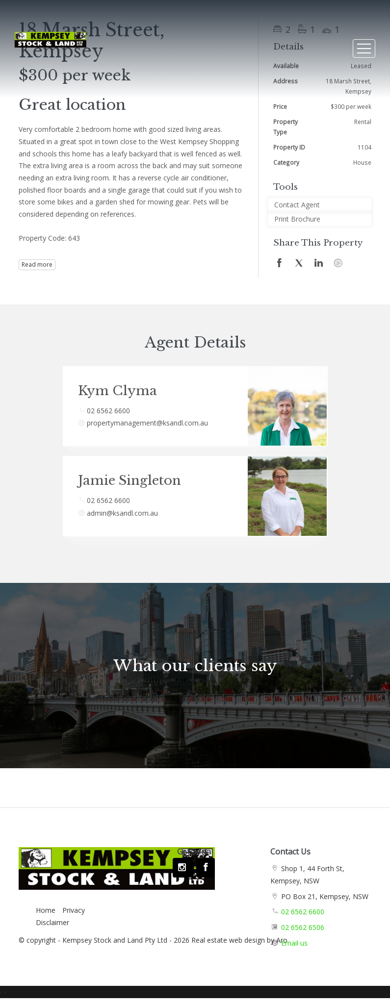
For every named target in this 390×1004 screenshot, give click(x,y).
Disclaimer (52, 922)
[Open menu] (364, 48)
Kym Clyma (117, 391)
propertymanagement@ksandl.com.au (147, 422)
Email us (294, 943)
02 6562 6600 (108, 410)
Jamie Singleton (129, 480)
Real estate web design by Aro (239, 940)
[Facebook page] (205, 868)
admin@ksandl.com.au (122, 513)
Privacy (73, 910)
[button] (320, 219)
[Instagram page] (183, 868)
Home (45, 910)
